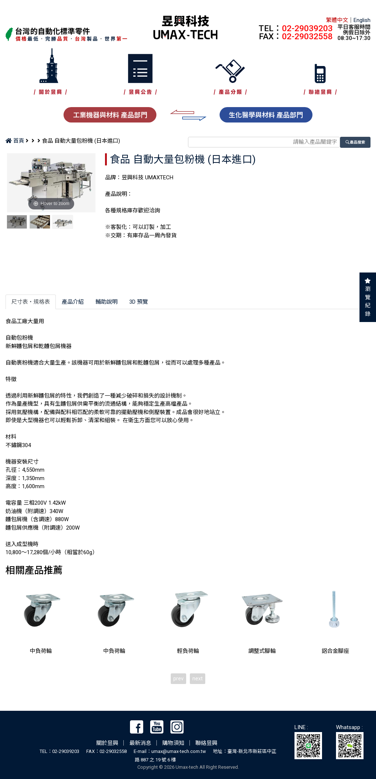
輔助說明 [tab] (106, 302)
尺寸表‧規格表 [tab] (30, 302)
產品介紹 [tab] (73, 302)
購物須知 (173, 743)
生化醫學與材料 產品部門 (266, 115)
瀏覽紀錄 (367, 301)
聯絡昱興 (206, 743)
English (362, 20)
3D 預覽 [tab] (138, 302)
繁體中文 (337, 20)
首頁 (15, 141)
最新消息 (140, 743)
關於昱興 (107, 743)
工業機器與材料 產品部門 (110, 115)
